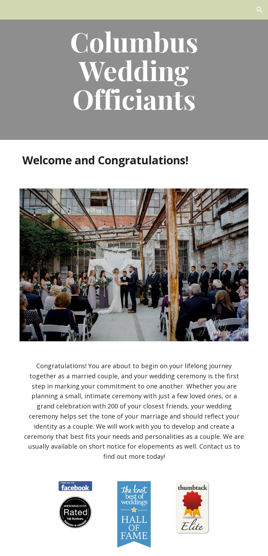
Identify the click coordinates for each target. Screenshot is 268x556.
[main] (134, 70)
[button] (259, 9)
